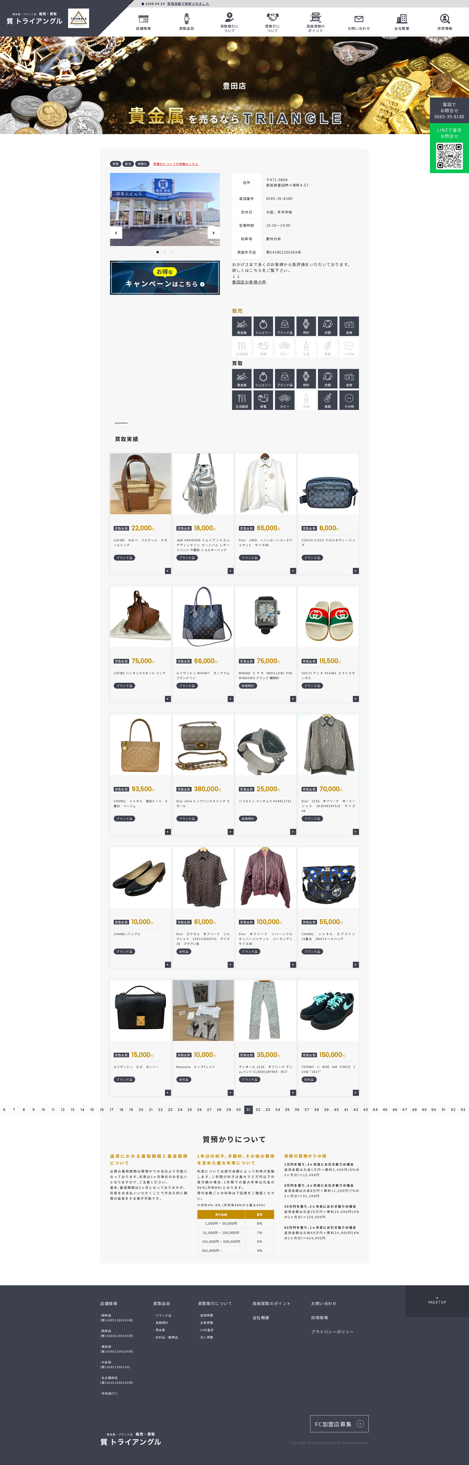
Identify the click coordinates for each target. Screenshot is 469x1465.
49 (424, 1109)
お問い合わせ (359, 21)
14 (83, 1109)
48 (414, 1109)
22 (160, 1109)
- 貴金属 (159, 1330)
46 (395, 1109)
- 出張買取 (205, 1322)
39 (326, 1109)
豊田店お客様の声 (249, 282)
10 (43, 1109)
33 (268, 1109)
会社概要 (401, 21)
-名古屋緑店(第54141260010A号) (116, 1380)
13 (73, 1109)
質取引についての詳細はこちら (175, 164)
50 (434, 1109)
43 (365, 1109)
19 (131, 1109)
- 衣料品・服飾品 (165, 1337)
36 (297, 1109)
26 (199, 1109)
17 (112, 1109)
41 (346, 1109)
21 (151, 1109)
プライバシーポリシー (332, 1332)
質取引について (272, 21)
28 (219, 1109)
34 (278, 1109)
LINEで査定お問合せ (449, 133)
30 (238, 1109)
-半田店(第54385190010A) (115, 1364)
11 (53, 1109)
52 (453, 1109)
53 (463, 1109)
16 (102, 1109)
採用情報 (445, 21)
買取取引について (229, 21)
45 (385, 1109)
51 (444, 1109)
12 (63, 1109)
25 (190, 1109)
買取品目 (186, 21)
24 (180, 1109)
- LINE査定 (206, 1330)
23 (170, 1109)
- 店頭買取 (205, 1315)
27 (209, 1109)
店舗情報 (143, 21)
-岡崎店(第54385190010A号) (116, 1317)
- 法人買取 (205, 1337)
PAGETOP (437, 1300)
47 (405, 1109)
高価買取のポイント (315, 21)
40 (336, 1109)
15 (92, 1109)
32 (258, 1109)
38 (316, 1109)
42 (356, 1109)
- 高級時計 (160, 1322)
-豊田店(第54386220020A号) (116, 1348)
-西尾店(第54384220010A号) (116, 1333)
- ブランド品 (162, 1315)
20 (141, 1109)
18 (122, 1109)
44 (375, 1109)
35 (287, 1109)
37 (307, 1109)
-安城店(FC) (109, 1393)
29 (229, 1109)
